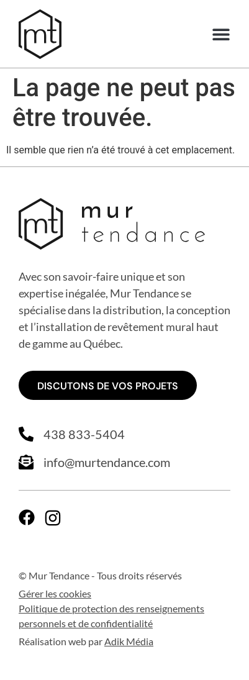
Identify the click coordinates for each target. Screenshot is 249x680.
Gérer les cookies (55, 593)
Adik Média (128, 641)
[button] (221, 34)
